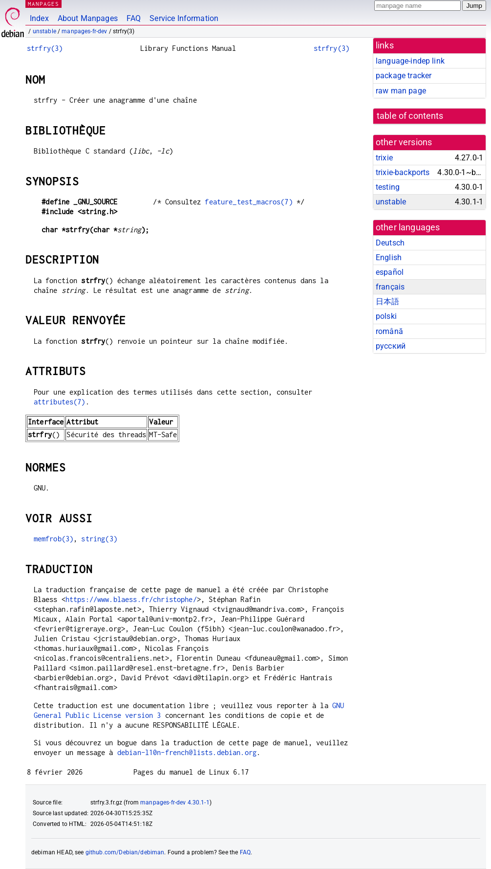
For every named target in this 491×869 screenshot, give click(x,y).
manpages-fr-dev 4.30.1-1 (175, 802)
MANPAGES (43, 3)
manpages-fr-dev (84, 31)
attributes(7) (59, 402)
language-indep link (410, 61)
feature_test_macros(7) (248, 202)
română (389, 331)
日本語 (387, 301)
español (390, 272)
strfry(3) (45, 48)
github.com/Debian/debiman (125, 852)
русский (391, 346)
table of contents (410, 116)
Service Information (183, 18)
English (389, 257)
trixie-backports (402, 172)
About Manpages (88, 18)
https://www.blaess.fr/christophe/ (131, 599)
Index (39, 18)
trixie (384, 157)
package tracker (403, 75)
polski (386, 316)
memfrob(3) (54, 539)
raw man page (401, 90)
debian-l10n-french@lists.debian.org (186, 752)
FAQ (134, 18)
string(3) (99, 539)
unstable (44, 31)
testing (388, 187)
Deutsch (390, 242)
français (390, 286)
